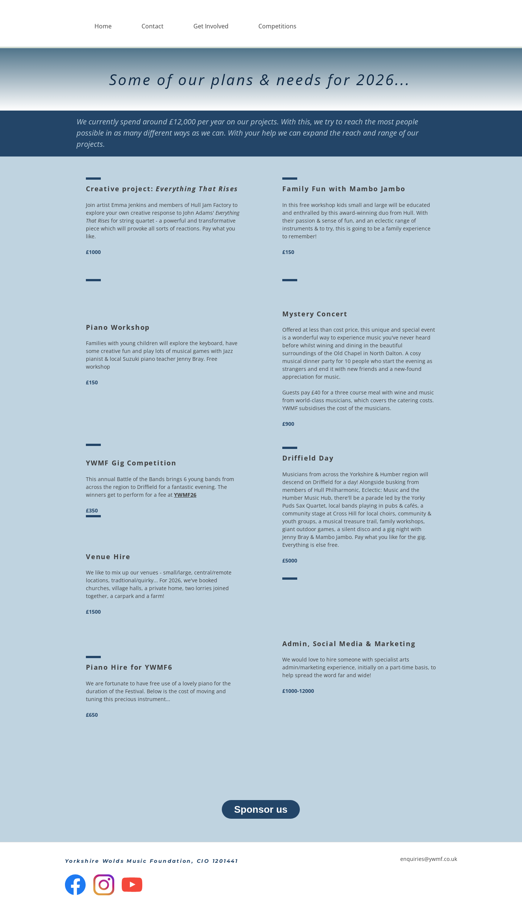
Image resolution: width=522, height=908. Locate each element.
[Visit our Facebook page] (75, 884)
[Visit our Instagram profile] (103, 884)
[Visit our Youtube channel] (132, 884)
